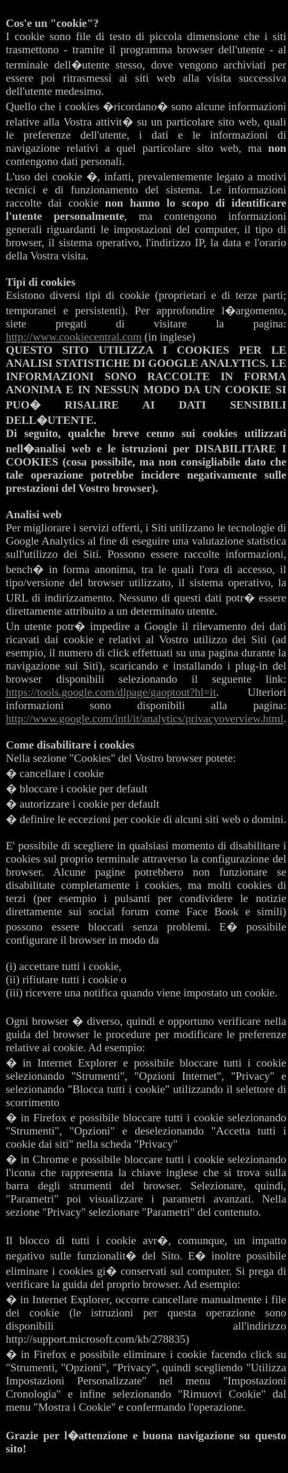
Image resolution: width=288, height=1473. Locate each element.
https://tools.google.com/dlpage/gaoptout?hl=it (111, 692)
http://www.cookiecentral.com (74, 337)
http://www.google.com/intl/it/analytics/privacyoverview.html (144, 718)
